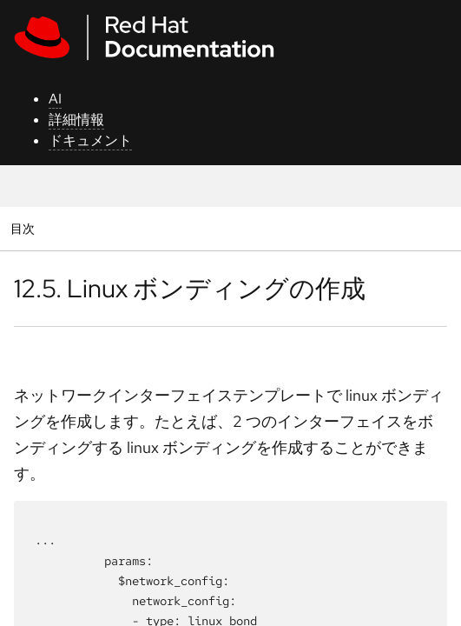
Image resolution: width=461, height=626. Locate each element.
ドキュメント (90, 140)
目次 (25, 228)
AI (55, 99)
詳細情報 (76, 119)
